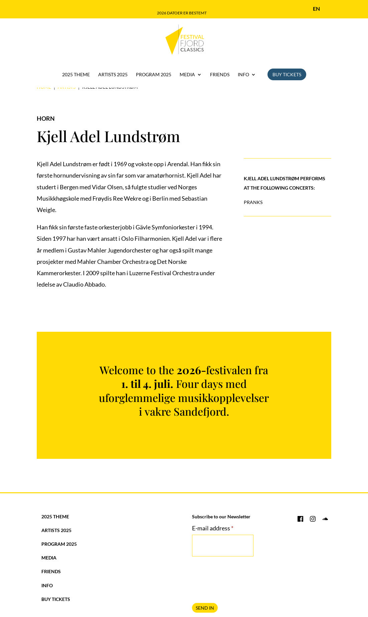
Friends (219, 74)
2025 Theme (76, 74)
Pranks (253, 202)
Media (187, 74)
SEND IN (205, 608)
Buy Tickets (286, 74)
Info (243, 74)
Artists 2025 (113, 74)
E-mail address (212, 528)
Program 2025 (153, 74)
